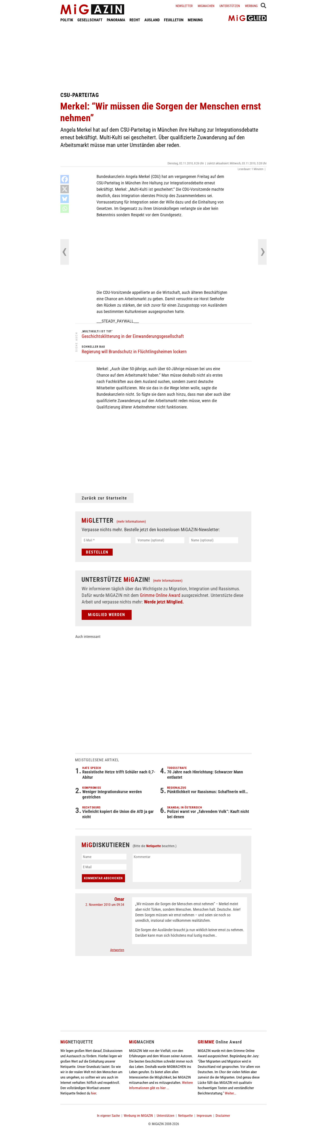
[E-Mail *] (106, 540)
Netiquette (153, 846)
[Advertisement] (163, 57)
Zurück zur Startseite (104, 498)
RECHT (134, 20)
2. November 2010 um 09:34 (104, 905)
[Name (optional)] (213, 540)
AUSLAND (152, 20)
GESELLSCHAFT (89, 20)
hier (93, 1093)
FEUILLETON (173, 20)
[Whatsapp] (64, 208)
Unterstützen (229, 6)
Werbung (251, 6)
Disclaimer (223, 1116)
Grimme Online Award (160, 595)
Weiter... (230, 1093)
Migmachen (206, 6)
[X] (64, 189)
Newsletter (184, 6)
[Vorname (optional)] (160, 540)
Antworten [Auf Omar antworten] (117, 950)
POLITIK (66, 20)
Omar (119, 899)
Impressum (204, 1116)
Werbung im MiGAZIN (138, 1116)
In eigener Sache (108, 1116)
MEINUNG (195, 20)
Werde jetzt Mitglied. (164, 602)
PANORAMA (116, 20)
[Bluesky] (64, 199)
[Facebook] (64, 179)
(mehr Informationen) (131, 521)
